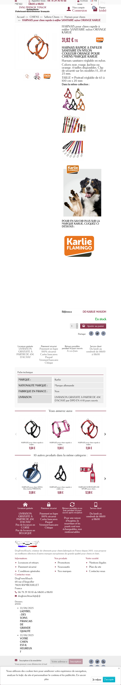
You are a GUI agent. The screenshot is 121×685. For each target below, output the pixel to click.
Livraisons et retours (28, 562)
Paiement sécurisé (27, 566)
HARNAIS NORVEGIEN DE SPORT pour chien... (89, 488)
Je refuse (97, 679)
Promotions (64, 562)
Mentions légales (97, 562)
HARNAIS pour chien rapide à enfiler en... (61, 488)
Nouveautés (64, 566)
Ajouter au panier (93, 326)
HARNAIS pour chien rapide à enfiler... (32, 443)
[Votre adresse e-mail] (59, 661)
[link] (91, 333)
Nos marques (64, 571)
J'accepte (109, 679)
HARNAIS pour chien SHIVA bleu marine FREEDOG (32, 488)
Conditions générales (29, 571)
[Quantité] (73, 326)
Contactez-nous (97, 571)
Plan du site (95, 566)
